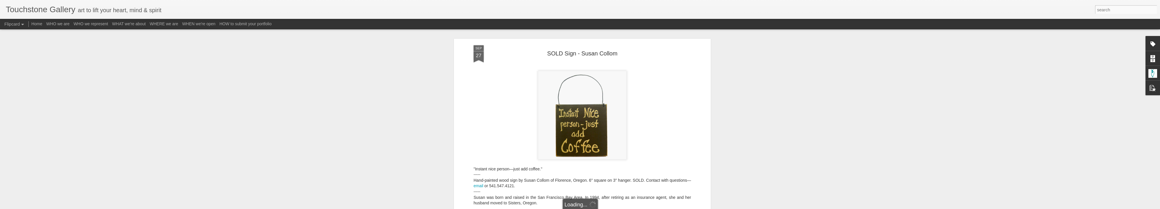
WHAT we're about (129, 23)
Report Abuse (615, 206)
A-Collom (514, 193)
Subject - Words (658, 193)
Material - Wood (627, 193)
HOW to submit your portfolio (246, 23)
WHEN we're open (198, 23)
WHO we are (58, 23)
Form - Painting (539, 193)
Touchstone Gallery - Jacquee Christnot (612, 185)
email (478, 120)
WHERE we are (164, 23)
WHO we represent (91, 23)
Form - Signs (567, 193)
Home (36, 23)
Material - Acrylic (595, 193)
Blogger (598, 206)
